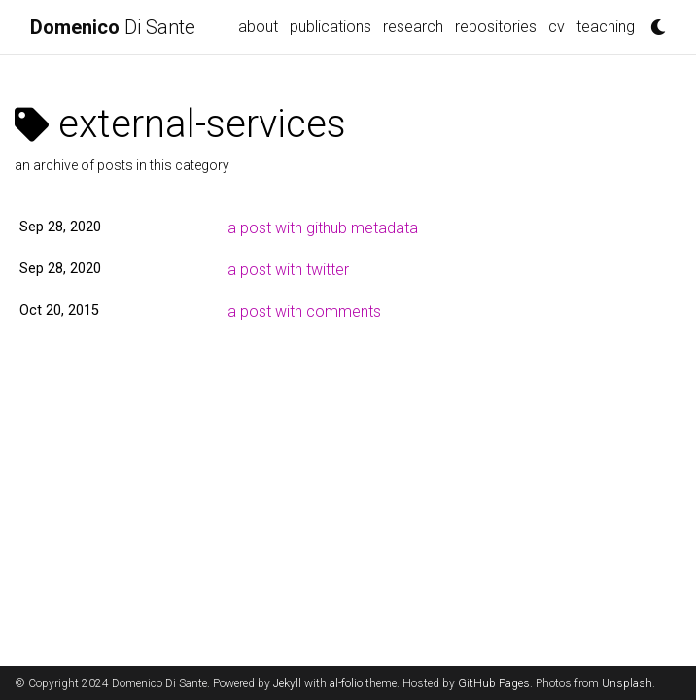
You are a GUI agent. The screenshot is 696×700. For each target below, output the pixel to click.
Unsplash (627, 683)
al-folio (346, 683)
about (258, 27)
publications (330, 27)
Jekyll (287, 683)
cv (556, 27)
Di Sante (112, 27)
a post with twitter (288, 270)
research (413, 27)
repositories (496, 27)
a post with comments (304, 311)
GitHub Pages (494, 683)
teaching (605, 27)
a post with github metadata (322, 228)
